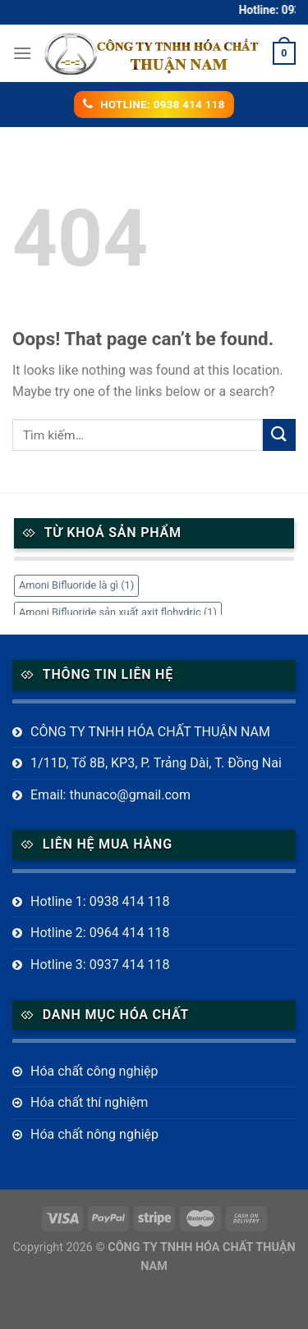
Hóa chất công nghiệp (94, 1071)
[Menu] (22, 53)
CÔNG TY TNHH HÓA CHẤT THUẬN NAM (150, 732)
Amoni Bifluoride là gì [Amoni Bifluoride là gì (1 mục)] (76, 585)
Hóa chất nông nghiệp (94, 1134)
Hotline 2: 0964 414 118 (100, 932)
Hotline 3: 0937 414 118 (100, 964)
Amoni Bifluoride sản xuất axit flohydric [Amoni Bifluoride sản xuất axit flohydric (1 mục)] (118, 612)
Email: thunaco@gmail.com (110, 795)
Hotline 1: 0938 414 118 (100, 901)
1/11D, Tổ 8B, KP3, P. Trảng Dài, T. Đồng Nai (156, 763)
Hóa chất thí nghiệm (89, 1102)
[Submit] (279, 435)
